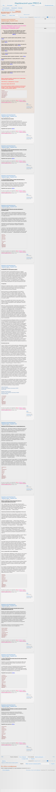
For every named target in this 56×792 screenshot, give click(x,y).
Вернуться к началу (33, 142)
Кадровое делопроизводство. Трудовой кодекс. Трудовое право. (11, 12)
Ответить (4, 15)
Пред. (2, 756)
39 (50, 17)
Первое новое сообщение (24, 17)
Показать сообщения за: (19, 756)
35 (44, 17)
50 (54, 17)
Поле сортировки (36, 756)
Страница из (37, 17)
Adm (27, 103)
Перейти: (21, 763)
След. (54, 756)
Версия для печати (27, 14)
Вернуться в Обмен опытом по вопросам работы (10, 762)
